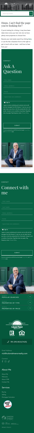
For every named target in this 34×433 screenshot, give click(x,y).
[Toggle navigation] (30, 5)
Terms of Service (8, 131)
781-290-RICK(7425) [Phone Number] (18, 342)
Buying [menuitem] (4, 392)
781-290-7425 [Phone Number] (26, 4)
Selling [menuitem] (4, 394)
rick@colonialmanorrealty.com (14, 353)
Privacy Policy (25, 113)
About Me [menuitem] (5, 374)
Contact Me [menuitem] (5, 382)
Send (17, 125)
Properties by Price (11, 308)
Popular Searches (10, 297)
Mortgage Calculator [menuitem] (8, 397)
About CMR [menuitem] (5, 379)
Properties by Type (11, 303)
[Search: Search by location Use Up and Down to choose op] (17, 13)
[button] (31, 13)
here (29, 39)
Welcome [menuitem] (5, 377)
